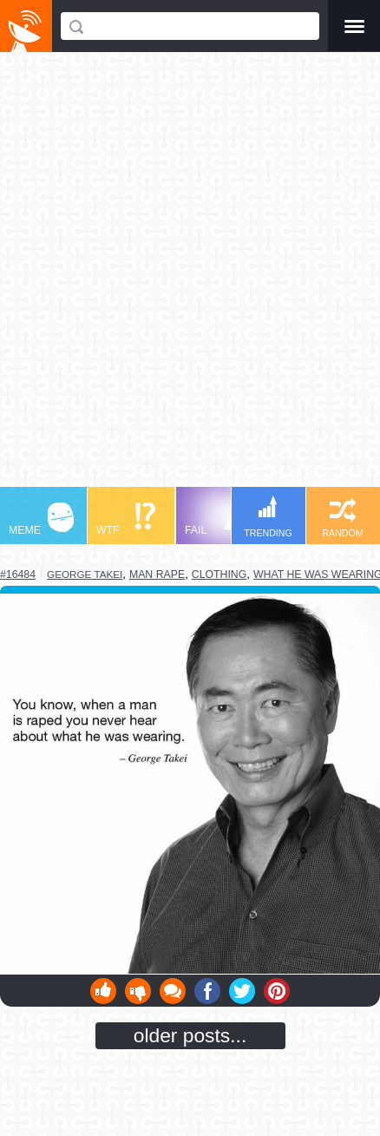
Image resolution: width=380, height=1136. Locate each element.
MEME (41, 519)
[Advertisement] (190, 278)
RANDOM (342, 517)
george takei (84, 574)
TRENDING (268, 517)
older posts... (190, 1035)
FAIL (217, 519)
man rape (157, 574)
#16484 (18, 574)
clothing (219, 574)
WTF (125, 519)
